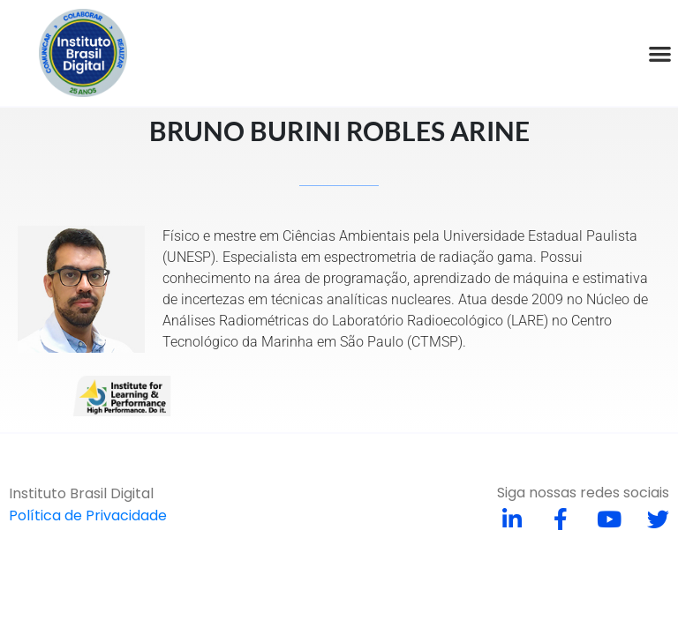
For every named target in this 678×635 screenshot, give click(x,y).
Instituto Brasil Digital (81, 493)
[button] (660, 53)
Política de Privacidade (88, 515)
